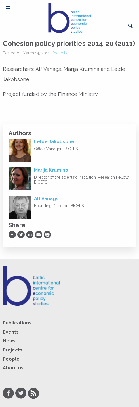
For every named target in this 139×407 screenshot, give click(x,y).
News (9, 341)
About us (13, 368)
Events (11, 332)
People (11, 359)
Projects (59, 53)
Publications (17, 323)
